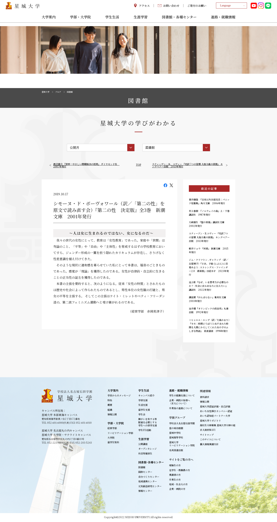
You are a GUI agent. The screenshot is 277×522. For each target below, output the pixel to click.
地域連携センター (147, 482)
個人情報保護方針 (209, 444)
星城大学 (46, 92)
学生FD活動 (144, 430)
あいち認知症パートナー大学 (215, 416)
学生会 (141, 415)
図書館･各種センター (151, 463)
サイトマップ (207, 435)
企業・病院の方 (177, 489)
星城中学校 (175, 433)
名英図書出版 (176, 450)
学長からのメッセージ (119, 396)
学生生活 (112, 21)
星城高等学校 (176, 438)
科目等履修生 (145, 454)
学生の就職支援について (182, 396)
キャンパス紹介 (146, 396)
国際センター (145, 472)
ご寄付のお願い (196, 7)
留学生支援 (144, 410)
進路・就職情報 (223, 21)
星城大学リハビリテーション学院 (182, 444)
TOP (138, 164)
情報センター (145, 491)
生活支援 (143, 405)
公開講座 (143, 444)
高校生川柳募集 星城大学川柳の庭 (217, 426)
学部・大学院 (80, 21)
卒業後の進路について (180, 408)
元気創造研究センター (150, 486)
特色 (110, 400)
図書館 (141, 468)
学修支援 (143, 400)
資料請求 (204, 397)
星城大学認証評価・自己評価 (215, 407)
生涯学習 (141, 21)
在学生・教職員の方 (179, 470)
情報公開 (112, 415)
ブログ (60, 92)
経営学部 (112, 428)
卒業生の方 (175, 480)
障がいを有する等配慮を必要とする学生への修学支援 (147, 423)
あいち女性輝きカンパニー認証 (216, 411)
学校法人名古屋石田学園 (182, 424)
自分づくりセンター (148, 477)
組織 (110, 410)
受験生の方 (175, 466)
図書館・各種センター (179, 21)
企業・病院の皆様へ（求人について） (179, 402)
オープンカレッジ (147, 449)
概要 (110, 405)
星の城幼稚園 (176, 428)
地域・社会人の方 (178, 485)
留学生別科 (113, 443)
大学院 (111, 438)
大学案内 (49, 21)
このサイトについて (210, 440)
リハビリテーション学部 (120, 433)
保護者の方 (175, 475)
